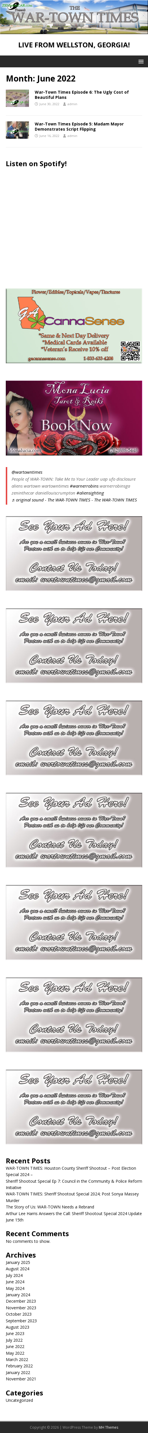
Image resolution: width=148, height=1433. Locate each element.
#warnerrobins (84, 486)
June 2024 (15, 1281)
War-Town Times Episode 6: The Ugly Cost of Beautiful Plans (82, 94)
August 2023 (17, 1327)
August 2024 (17, 1268)
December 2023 (21, 1301)
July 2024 (14, 1275)
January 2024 (18, 1294)
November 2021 (21, 1379)
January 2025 (18, 1262)
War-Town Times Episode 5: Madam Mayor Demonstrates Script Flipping (79, 126)
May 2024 (15, 1288)
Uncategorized (19, 1400)
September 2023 (21, 1320)
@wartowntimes (27, 472)
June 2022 (15, 1346)
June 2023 (15, 1333)
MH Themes (108, 1427)
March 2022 (17, 1359)
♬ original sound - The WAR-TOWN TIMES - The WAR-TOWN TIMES (74, 500)
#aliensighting (90, 493)
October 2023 (19, 1314)
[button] (140, 61)
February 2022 (19, 1366)
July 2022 (14, 1340)
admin (72, 104)
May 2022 (15, 1353)
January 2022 (18, 1372)
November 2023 (21, 1307)
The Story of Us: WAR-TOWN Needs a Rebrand (50, 1207)
